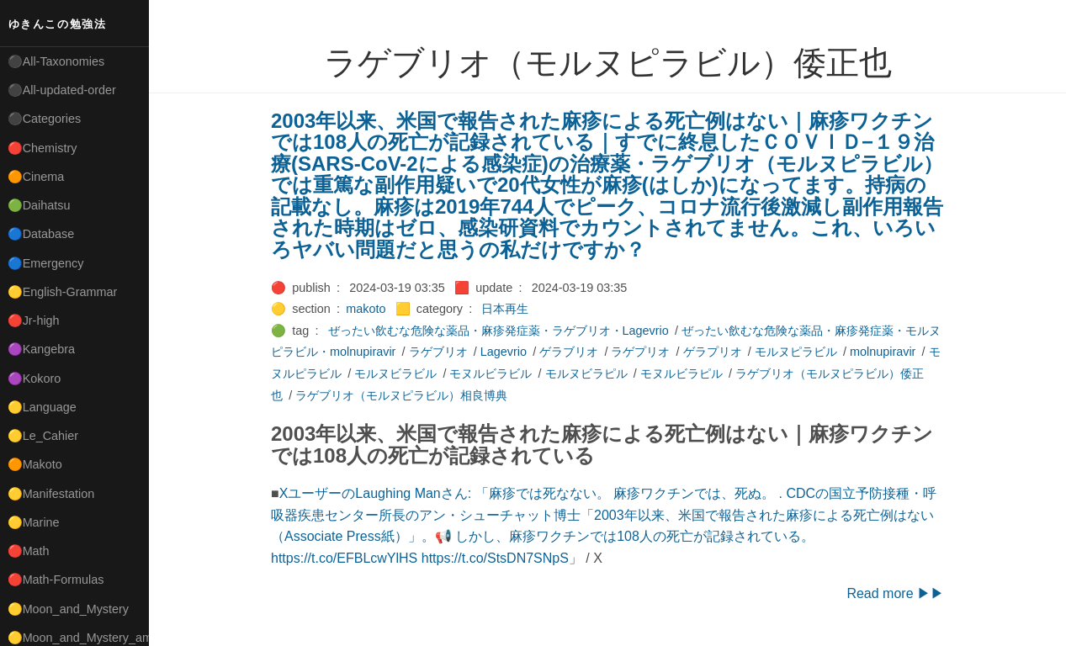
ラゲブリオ (438, 351)
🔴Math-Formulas (56, 579)
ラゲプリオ (640, 351)
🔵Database (41, 234)
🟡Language (42, 407)
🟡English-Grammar (63, 292)
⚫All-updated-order (62, 90)
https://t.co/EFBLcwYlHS (344, 558)
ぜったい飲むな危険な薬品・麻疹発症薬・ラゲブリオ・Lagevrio (498, 330)
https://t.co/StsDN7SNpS (495, 558)
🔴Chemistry (42, 148)
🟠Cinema (36, 176)
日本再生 (504, 308)
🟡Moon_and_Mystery (68, 609)
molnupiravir (882, 351)
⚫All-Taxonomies (56, 61)
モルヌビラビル (395, 373)
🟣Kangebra (41, 349)
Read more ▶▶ (895, 593)
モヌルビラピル (681, 373)
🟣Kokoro (34, 378)
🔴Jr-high (34, 320)
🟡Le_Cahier (43, 435)
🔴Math (29, 551)
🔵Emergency (46, 263)
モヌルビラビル (490, 373)
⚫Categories (45, 118)
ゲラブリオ (568, 351)
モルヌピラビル (796, 351)
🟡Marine (34, 522)
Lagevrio (503, 351)
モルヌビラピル (586, 373)
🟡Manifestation (51, 493)
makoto (365, 308)
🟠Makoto (35, 464)
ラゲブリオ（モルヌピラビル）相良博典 (401, 395)
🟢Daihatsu (39, 205)
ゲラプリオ (712, 351)
